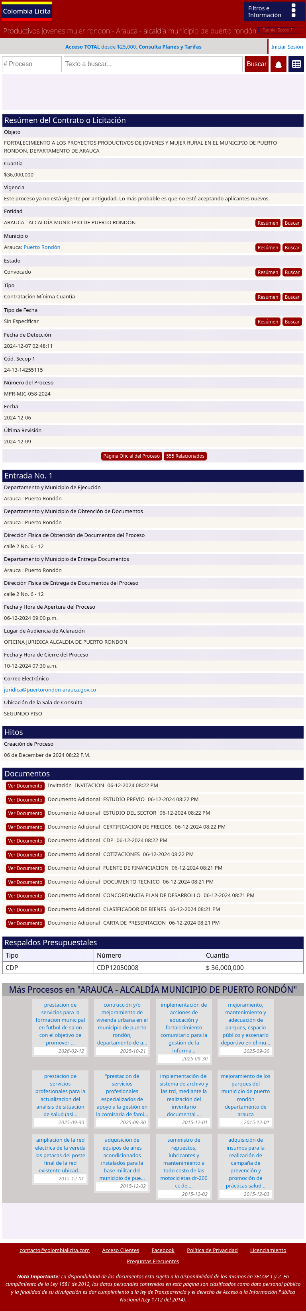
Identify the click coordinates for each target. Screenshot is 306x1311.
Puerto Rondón (42, 247)
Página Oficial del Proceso (131, 456)
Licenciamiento (268, 1250)
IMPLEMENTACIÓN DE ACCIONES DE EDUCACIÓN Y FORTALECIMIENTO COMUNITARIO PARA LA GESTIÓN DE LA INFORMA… (184, 1027)
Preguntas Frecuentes (153, 1261)
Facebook (163, 1250)
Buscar (292, 222)
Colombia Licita (27, 11)
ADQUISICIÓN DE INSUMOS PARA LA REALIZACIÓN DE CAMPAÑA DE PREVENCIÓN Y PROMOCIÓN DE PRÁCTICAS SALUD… (245, 1162)
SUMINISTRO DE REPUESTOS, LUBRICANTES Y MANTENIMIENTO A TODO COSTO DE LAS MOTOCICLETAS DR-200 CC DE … (184, 1162)
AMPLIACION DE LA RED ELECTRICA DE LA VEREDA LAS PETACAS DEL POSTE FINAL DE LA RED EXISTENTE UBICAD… (60, 1155)
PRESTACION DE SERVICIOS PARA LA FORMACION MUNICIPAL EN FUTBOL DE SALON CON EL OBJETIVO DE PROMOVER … (60, 1023)
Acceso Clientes (120, 1250)
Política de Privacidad (212, 1250)
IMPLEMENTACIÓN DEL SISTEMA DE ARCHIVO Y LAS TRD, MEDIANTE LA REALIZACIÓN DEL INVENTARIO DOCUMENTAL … (184, 1095)
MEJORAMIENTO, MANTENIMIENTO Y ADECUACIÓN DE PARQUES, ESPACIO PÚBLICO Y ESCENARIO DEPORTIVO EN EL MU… (246, 1023)
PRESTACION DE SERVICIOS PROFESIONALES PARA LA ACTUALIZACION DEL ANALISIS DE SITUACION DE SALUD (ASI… (60, 1095)
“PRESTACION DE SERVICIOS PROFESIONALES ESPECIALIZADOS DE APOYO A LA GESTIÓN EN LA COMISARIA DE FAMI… (122, 1095)
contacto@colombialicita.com (55, 1250)
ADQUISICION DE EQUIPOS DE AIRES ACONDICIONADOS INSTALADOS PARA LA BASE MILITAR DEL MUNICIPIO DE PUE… (122, 1159)
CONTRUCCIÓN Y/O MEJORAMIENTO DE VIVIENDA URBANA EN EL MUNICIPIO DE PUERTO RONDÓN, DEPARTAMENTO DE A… (122, 1023)
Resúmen (268, 222)
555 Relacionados (185, 456)
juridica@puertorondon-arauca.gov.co (50, 689)
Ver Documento (25, 785)
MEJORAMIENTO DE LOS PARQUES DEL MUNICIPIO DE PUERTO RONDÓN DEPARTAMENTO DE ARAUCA (245, 1095)
